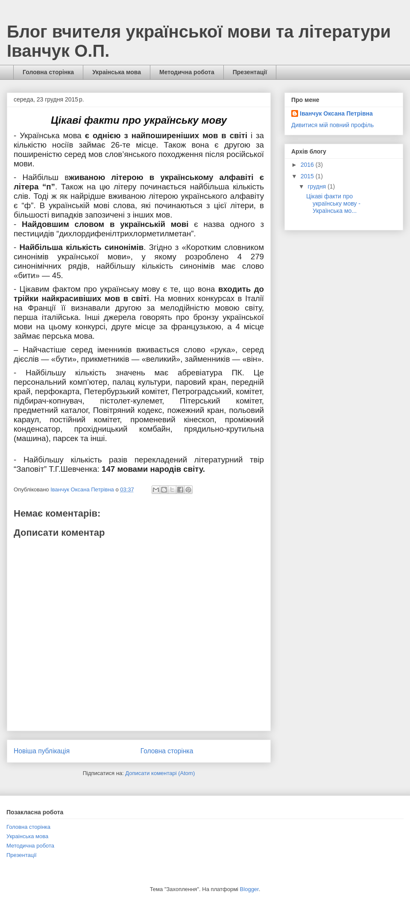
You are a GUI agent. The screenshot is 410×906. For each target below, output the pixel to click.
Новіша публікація (42, 751)
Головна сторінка (48, 72)
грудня (318, 186)
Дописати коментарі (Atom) (160, 773)
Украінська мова (116, 72)
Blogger (249, 889)
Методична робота (186, 72)
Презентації (250, 72)
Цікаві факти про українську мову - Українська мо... (333, 203)
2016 (308, 164)
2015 (308, 176)
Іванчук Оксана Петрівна (336, 113)
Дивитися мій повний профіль (332, 125)
